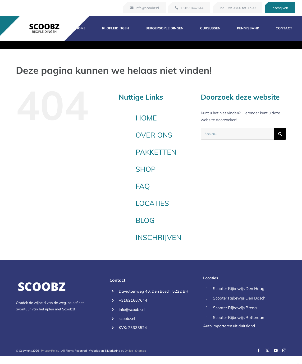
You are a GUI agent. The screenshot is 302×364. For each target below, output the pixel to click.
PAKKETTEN (156, 152)
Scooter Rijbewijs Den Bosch (239, 297)
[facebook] (259, 350)
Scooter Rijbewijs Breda (235, 307)
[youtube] (276, 350)
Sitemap (140, 350)
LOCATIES (152, 203)
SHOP (146, 169)
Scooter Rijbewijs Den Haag (238, 288)
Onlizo (129, 350)
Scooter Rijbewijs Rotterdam (239, 317)
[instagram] (284, 350)
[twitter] (267, 350)
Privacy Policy (50, 350)
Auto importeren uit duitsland (229, 325)
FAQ (143, 186)
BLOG (145, 220)
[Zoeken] (280, 134)
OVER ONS (154, 134)
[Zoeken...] (237, 134)
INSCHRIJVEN (158, 237)
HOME (146, 117)
